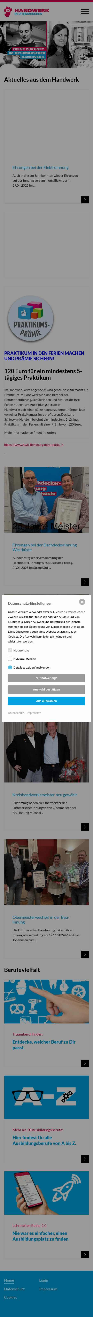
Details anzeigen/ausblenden (32, 667)
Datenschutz (16, 713)
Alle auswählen (46, 701)
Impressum (34, 713)
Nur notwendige (46, 678)
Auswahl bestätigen (46, 689)
